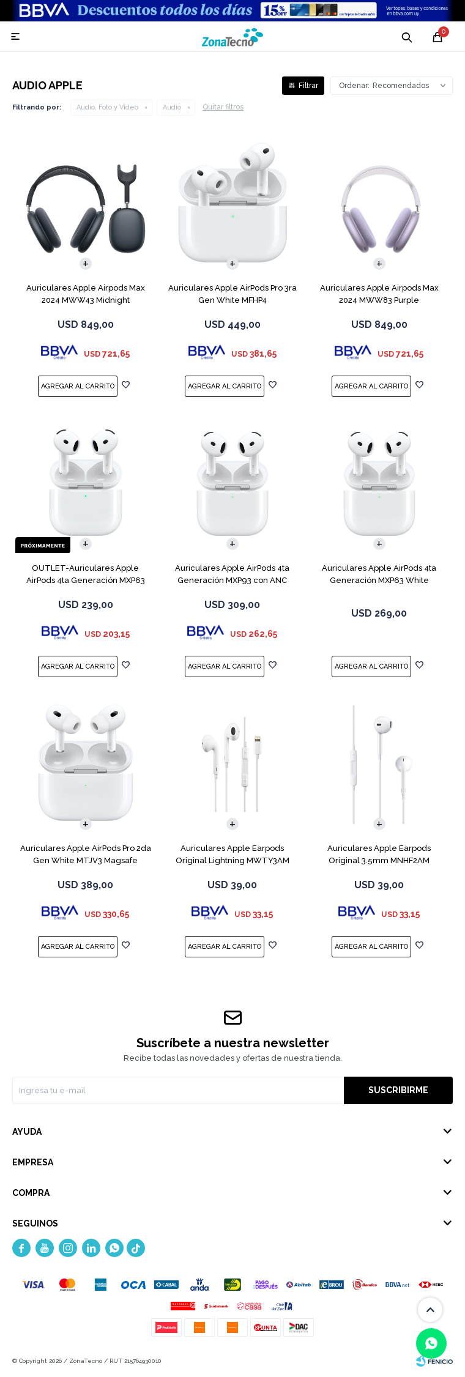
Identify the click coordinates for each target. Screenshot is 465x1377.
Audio (172, 107)
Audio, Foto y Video (107, 107)
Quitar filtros (223, 107)
